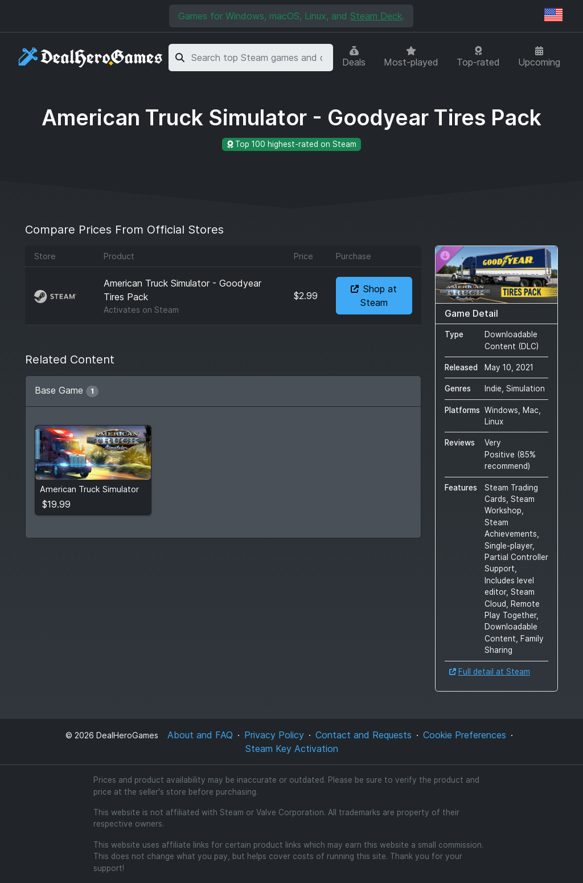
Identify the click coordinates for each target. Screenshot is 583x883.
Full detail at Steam (489, 671)
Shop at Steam (374, 295)
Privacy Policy (274, 735)
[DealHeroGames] (91, 57)
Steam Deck (376, 16)
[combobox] (260, 57)
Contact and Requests (363, 735)
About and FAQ (200, 735)
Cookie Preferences (464, 735)
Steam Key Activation (291, 748)
